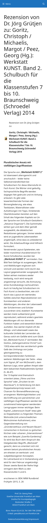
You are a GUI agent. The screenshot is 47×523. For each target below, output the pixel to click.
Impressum (34, 519)
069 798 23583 (34, 510)
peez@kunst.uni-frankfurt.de (26, 513)
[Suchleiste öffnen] (43, 4)
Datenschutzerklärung (18, 519)
